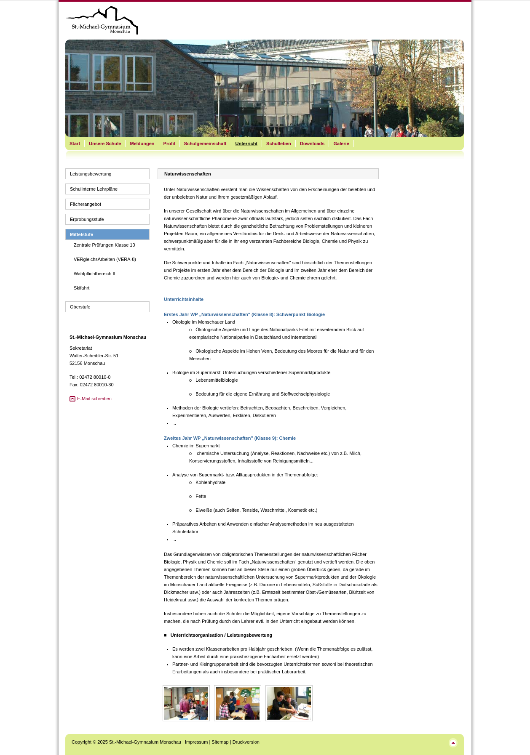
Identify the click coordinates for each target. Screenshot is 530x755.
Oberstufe (80, 306)
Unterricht (247, 143)
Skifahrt (81, 287)
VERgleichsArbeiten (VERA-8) (105, 259)
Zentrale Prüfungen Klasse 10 (104, 244)
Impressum (196, 741)
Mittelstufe (81, 234)
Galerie (341, 143)
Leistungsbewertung (90, 173)
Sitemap (219, 741)
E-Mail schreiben (94, 398)
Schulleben (278, 143)
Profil (169, 143)
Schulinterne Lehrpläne (94, 188)
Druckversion (246, 741)
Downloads (312, 143)
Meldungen (142, 143)
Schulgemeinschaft (205, 143)
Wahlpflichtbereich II (94, 273)
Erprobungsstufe (87, 219)
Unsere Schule (105, 143)
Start (75, 143)
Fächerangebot (85, 204)
